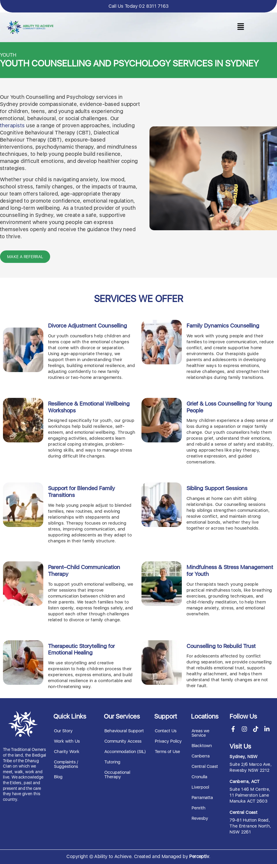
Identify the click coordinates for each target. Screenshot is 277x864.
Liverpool (200, 787)
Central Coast (205, 766)
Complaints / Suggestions (66, 764)
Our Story (63, 730)
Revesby (200, 818)
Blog (58, 776)
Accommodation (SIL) (125, 751)
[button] (240, 27)
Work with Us (67, 741)
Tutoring (112, 761)
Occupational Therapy (117, 774)
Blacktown (202, 745)
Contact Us (165, 730)
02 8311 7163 (153, 6)
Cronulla (199, 776)
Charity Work (66, 751)
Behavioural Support (124, 730)
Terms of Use (167, 751)
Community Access (122, 741)
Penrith (199, 807)
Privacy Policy (168, 741)
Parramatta (202, 797)
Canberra (201, 755)
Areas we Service (200, 733)
